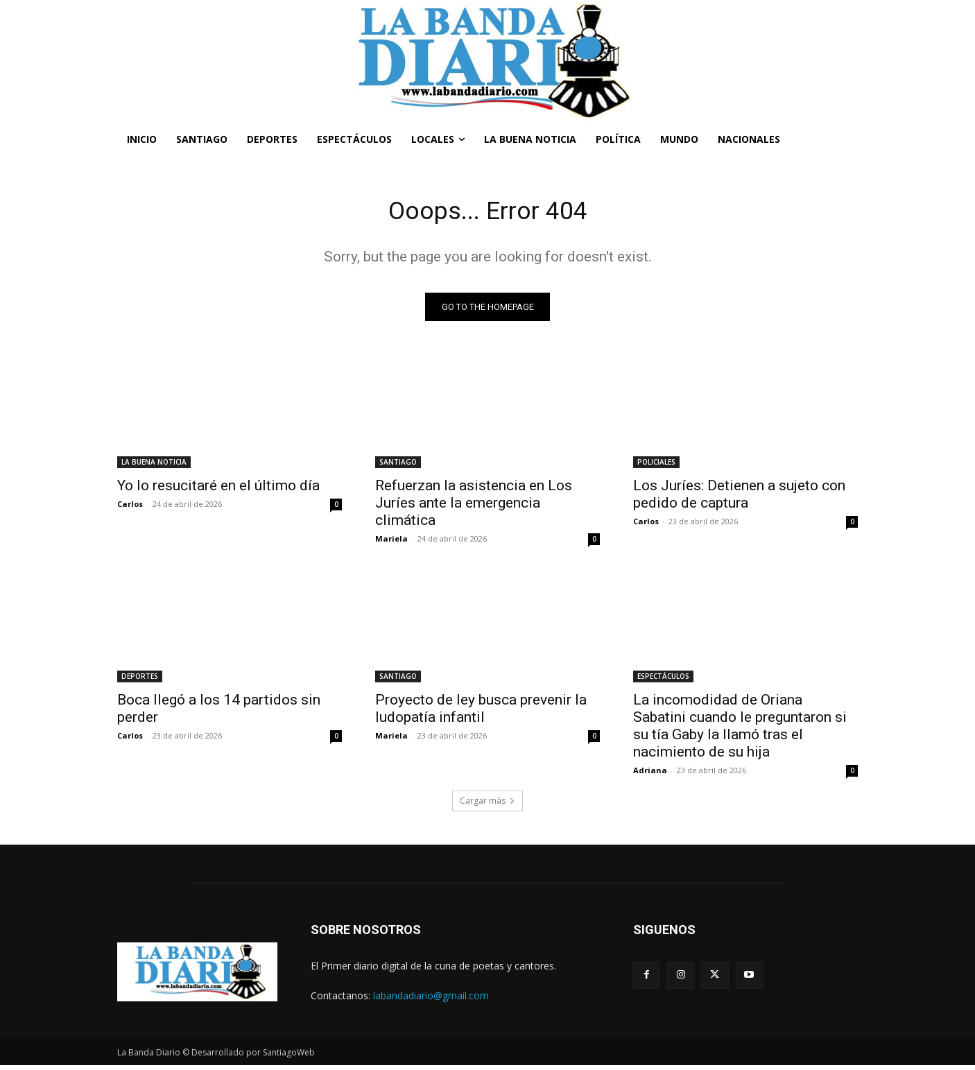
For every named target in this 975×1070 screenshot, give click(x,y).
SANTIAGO (398, 466)
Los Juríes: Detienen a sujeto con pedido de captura (739, 498)
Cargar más (487, 805)
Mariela (391, 542)
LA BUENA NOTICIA (154, 466)
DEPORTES (139, 680)
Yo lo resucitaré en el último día (218, 489)
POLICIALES (656, 466)
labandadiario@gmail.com (431, 999)
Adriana (650, 774)
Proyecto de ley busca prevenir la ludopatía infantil (481, 713)
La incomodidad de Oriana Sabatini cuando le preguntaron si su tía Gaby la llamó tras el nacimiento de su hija (740, 730)
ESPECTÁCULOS (663, 680)
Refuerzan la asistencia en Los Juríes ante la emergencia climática (473, 507)
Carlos (130, 508)
